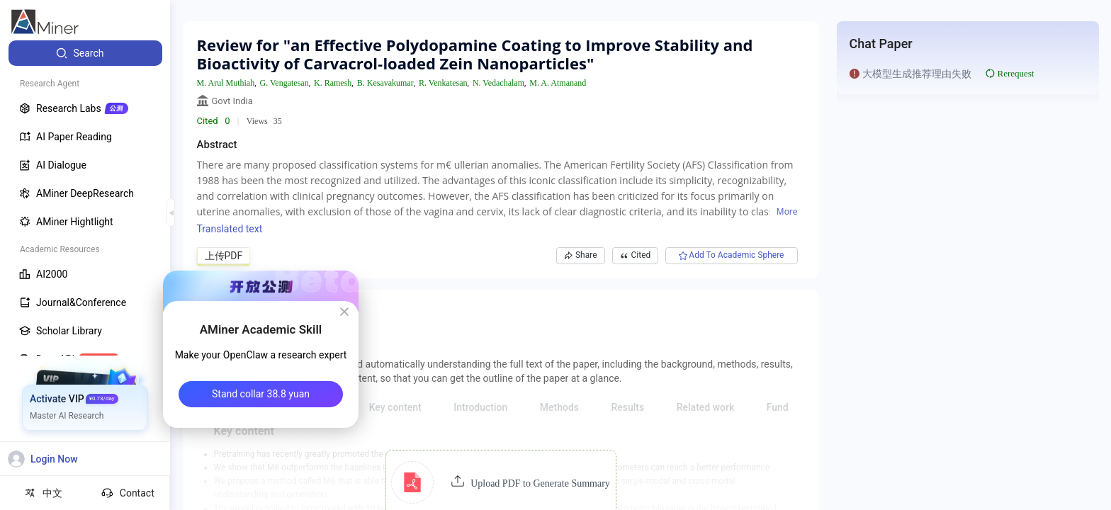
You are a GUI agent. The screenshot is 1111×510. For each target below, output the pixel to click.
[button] (500, 482)
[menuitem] (85, 53)
